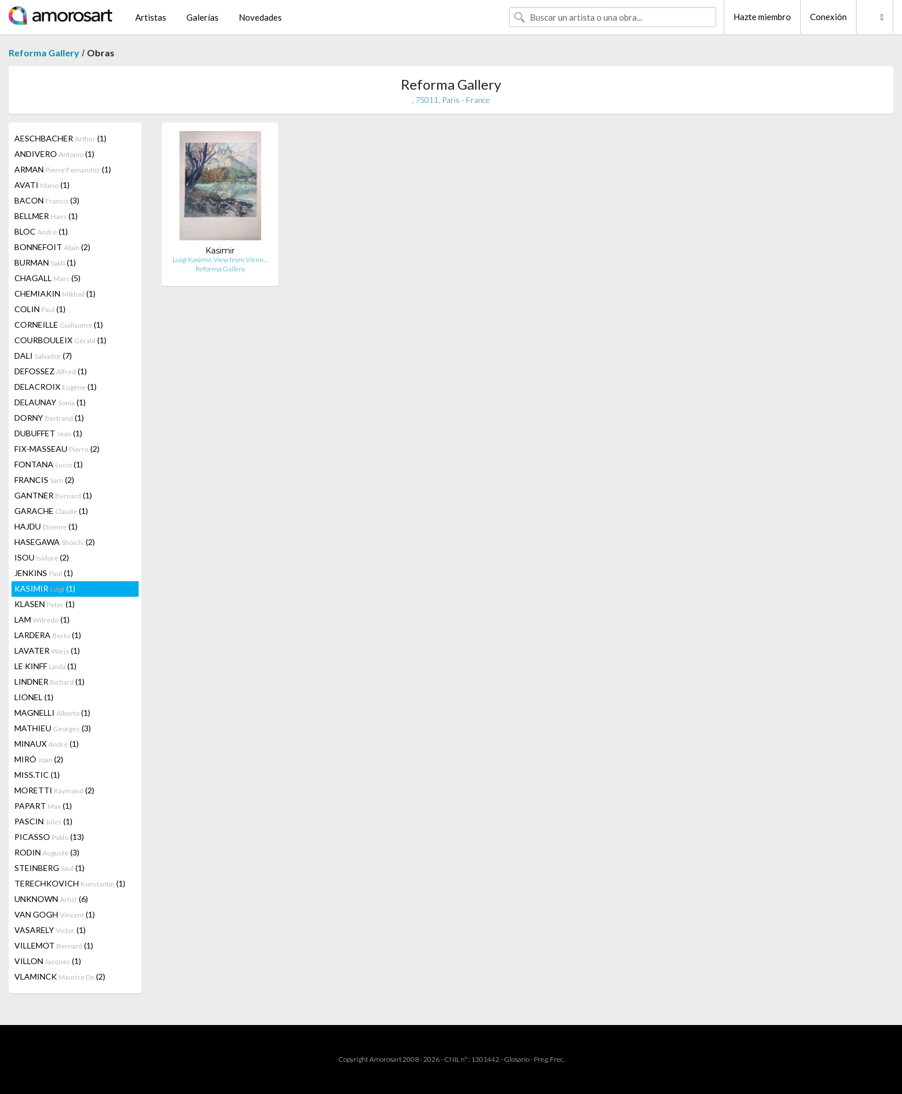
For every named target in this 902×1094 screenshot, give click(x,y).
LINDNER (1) (49, 681)
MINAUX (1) (46, 743)
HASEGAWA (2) (54, 542)
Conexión (828, 16)
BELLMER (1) (46, 216)
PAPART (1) (43, 806)
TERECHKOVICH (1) (69, 883)
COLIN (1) (40, 309)
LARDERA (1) (47, 635)
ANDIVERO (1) (54, 154)
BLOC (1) (41, 231)
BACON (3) (46, 200)
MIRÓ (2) (38, 759)
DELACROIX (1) (55, 386)
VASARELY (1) (50, 930)
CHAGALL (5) (47, 278)
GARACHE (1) (51, 511)
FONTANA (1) (48, 464)
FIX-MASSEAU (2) (57, 449)
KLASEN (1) (44, 604)
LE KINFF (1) (45, 666)
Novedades (260, 17)
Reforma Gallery (44, 52)
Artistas (150, 17)
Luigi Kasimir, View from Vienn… (220, 259)
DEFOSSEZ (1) (50, 371)
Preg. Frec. (549, 1059)
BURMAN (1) (45, 262)
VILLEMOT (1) (53, 945)
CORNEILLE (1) (58, 324)
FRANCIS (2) (44, 480)
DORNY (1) (49, 418)
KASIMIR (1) (44, 588)
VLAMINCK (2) (59, 976)
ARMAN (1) (62, 169)
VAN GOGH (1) (54, 914)
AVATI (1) (42, 185)
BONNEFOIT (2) (52, 247)
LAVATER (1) (47, 650)
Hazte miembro (762, 16)
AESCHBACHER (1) (60, 138)
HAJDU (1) (46, 526)
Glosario (516, 1059)
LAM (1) (42, 619)
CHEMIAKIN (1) (54, 293)
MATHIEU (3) (52, 728)
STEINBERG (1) (49, 868)
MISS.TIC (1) (37, 775)
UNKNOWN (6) (51, 899)
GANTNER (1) (53, 495)
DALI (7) (43, 355)
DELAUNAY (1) (50, 402)
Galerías (202, 17)
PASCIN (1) (43, 821)
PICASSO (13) (49, 837)
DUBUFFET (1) (48, 433)
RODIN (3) (46, 852)
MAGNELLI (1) (52, 712)
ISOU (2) (41, 557)
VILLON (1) (47, 961)
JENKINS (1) (43, 573)
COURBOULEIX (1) (60, 340)
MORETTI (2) (54, 790)
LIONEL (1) (33, 697)
